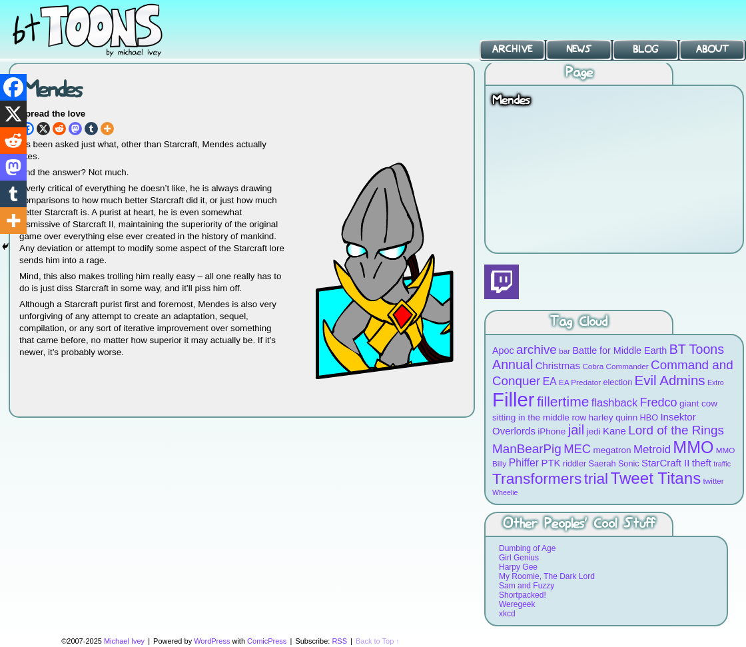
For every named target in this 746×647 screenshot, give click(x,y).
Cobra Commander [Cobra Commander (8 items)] (615, 366)
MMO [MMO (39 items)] (693, 447)
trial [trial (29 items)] (596, 478)
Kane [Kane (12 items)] (614, 430)
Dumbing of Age (527, 548)
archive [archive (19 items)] (536, 349)
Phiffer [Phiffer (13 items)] (524, 462)
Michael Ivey (124, 641)
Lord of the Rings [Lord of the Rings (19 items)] (676, 430)
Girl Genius (519, 557)
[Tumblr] (91, 128)
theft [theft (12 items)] (701, 462)
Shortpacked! (522, 595)
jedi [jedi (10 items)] (594, 431)
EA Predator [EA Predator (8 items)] (580, 382)
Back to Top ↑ (378, 641)
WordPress (212, 641)
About (712, 49)
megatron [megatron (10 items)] (612, 450)
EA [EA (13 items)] (550, 381)
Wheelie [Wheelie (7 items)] (505, 492)
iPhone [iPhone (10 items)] (551, 431)
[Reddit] (59, 128)
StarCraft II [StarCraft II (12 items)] (665, 462)
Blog (645, 49)
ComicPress (266, 641)
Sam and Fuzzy (526, 585)
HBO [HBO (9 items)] (649, 417)
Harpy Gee (518, 567)
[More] (107, 128)
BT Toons (100, 29)
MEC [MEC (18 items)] (577, 449)
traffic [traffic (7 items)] (722, 464)
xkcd (507, 613)
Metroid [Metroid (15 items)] (652, 449)
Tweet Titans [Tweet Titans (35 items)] (655, 478)
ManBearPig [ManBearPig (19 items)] (526, 449)
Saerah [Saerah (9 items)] (602, 463)
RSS (339, 641)
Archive (512, 49)
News (578, 49)
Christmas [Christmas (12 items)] (558, 365)
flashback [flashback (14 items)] (614, 402)
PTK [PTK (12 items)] (550, 462)
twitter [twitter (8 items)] (713, 480)
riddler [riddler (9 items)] (574, 463)
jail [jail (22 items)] (576, 429)
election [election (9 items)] (617, 382)
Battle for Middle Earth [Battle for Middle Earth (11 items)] (619, 350)
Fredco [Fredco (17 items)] (658, 402)
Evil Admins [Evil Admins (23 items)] (670, 380)
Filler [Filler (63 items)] (513, 399)
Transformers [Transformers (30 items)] (536, 478)
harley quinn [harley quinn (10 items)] (613, 417)
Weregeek (517, 604)
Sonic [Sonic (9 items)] (628, 463)
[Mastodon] (75, 128)
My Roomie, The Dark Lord (547, 576)
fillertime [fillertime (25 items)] (563, 401)
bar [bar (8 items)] (564, 350)
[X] (43, 128)
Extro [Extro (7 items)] (715, 382)
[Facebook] (13, 87)
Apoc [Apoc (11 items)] (503, 350)
